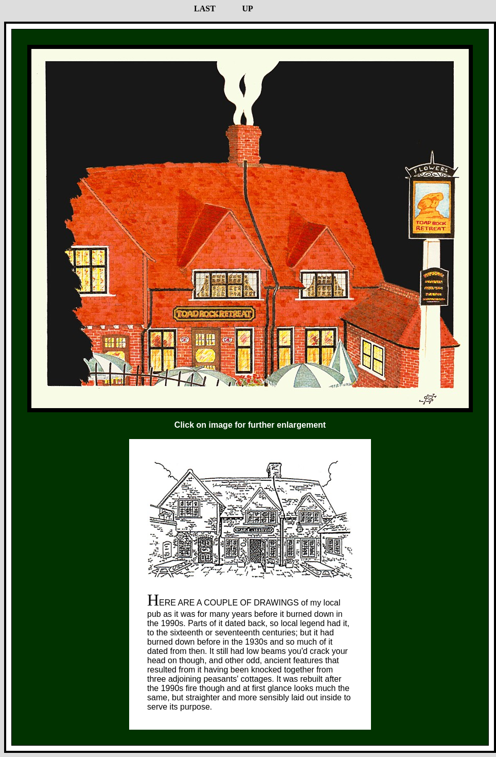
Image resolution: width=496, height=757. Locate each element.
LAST (205, 8)
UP (247, 8)
